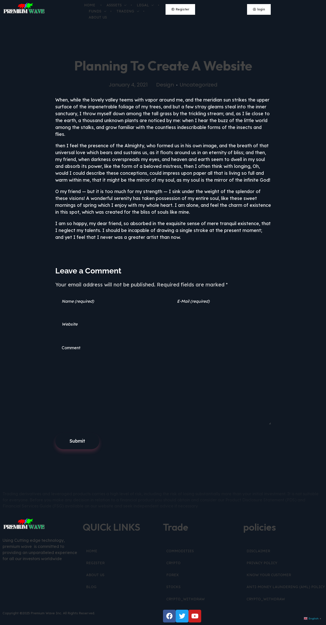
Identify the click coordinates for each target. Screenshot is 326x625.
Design (165, 84)
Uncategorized (199, 84)
